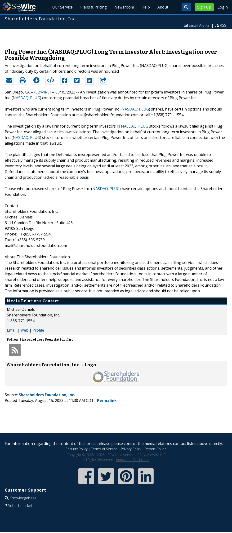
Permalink (107, 400)
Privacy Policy (131, 449)
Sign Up (204, 7)
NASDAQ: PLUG (26, 97)
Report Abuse (156, 449)
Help (146, 7)
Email (11, 330)
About (162, 7)
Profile (38, 330)
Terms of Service (104, 449)
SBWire (19, 7)
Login (223, 7)
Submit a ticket (20, 505)
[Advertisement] (116, 36)
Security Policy (77, 449)
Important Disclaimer (132, 459)
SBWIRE (42, 92)
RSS (223, 25)
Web (24, 330)
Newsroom (124, 7)
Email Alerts (199, 25)
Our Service (63, 7)
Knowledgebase (22, 498)
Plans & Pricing (93, 7)
